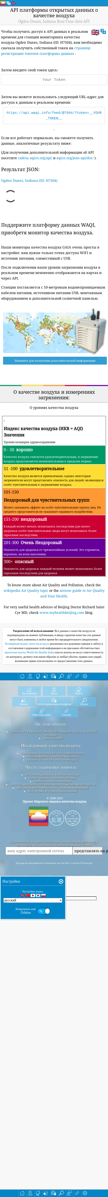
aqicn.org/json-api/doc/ (74, 158)
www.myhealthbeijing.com (62, 612)
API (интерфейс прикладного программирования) (53, 860)
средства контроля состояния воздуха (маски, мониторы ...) (52, 856)
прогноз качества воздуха (52, 853)
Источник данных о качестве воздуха (53, 846)
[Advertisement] (54, 662)
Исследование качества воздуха (50, 817)
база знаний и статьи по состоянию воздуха (52, 825)
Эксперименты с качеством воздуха (53, 828)
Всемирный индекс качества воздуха (27, 715)
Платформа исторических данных (52, 863)
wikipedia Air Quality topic (26, 590)
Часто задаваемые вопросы (50, 839)
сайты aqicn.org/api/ (35, 158)
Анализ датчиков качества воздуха (52, 831)
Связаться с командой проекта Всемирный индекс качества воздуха (53, 804)
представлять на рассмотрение (88, 922)
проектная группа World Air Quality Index (30, 724)
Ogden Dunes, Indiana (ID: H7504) (29, 180)
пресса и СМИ (53, 810)
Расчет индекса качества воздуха (52, 850)
